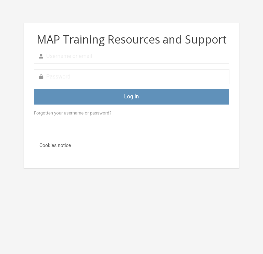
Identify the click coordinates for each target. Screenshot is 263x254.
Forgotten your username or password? (72, 113)
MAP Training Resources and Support (132, 39)
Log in (131, 96)
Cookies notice (55, 145)
